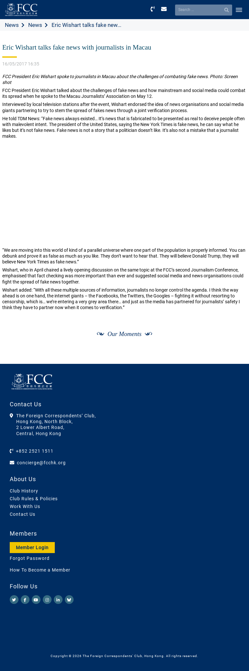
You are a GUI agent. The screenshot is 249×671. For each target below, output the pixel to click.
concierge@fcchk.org (41, 462)
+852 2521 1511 (34, 451)
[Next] (235, 357)
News (12, 25)
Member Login (32, 547)
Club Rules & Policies (34, 498)
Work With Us (25, 506)
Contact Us (22, 514)
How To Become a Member (40, 570)
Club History (24, 490)
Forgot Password (30, 558)
